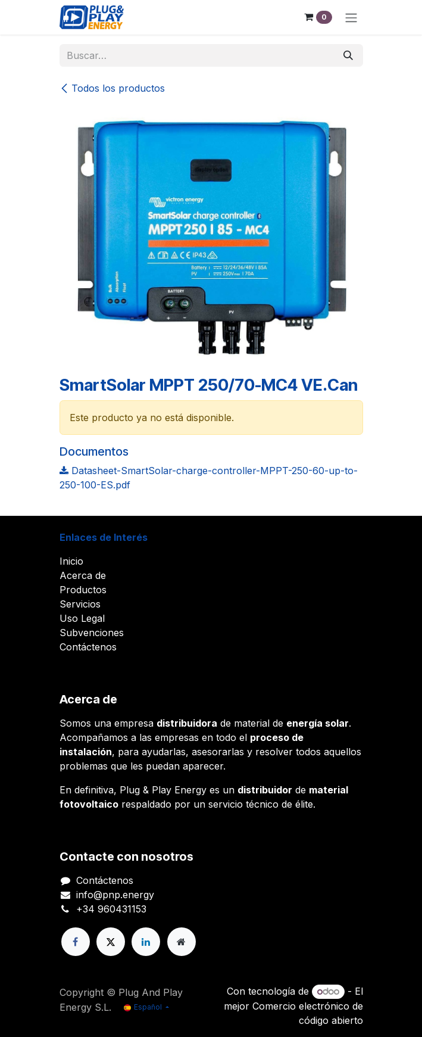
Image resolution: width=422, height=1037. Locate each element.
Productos (83, 590)
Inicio (71, 561)
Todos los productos (112, 88)
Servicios (80, 604)
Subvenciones (92, 633)
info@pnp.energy (115, 895)
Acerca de (83, 575)
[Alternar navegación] (351, 17)
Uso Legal (82, 618)
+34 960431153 (111, 909)
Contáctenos (88, 647)
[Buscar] (348, 55)
